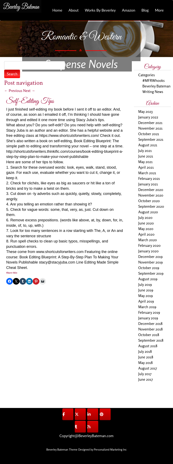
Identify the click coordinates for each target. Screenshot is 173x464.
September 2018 (150, 340)
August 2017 (147, 368)
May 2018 (145, 362)
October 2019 (148, 267)
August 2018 (147, 346)
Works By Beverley (100, 10)
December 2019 (150, 256)
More (159, 10)
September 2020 (151, 206)
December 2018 (150, 323)
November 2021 (150, 128)
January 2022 (148, 117)
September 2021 (150, 139)
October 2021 (148, 133)
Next (29, 90)
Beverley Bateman (156, 86)
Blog (145, 10)
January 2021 (148, 184)
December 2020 (150, 189)
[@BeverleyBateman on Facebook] (67, 414)
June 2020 (146, 223)
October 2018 (148, 334)
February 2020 (149, 245)
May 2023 (145, 111)
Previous (13, 90)
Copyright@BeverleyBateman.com (86, 435)
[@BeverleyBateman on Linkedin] (92, 414)
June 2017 (145, 379)
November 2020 (150, 195)
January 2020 (148, 251)
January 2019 (148, 318)
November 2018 (150, 329)
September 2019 (150, 273)
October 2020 (149, 200)
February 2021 (149, 178)
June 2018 (145, 357)
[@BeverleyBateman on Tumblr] (80, 427)
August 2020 (148, 212)
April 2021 (146, 167)
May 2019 (145, 295)
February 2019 (149, 312)
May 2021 (145, 161)
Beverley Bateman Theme (61, 449)
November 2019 (150, 262)
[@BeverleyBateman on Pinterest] (105, 414)
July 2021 (145, 150)
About (73, 10)
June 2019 (145, 290)
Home (57, 10)
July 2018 (145, 351)
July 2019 (145, 284)
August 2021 (147, 145)
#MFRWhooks (153, 80)
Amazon (128, 10)
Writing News (152, 91)
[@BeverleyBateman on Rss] (92, 427)
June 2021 (145, 156)
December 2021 (150, 122)
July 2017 (144, 373)
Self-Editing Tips (30, 101)
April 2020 (146, 234)
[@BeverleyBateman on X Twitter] (80, 414)
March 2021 (147, 173)
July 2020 (145, 217)
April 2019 (146, 301)
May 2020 (145, 228)
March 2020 (147, 239)
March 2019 (147, 306)
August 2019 (147, 279)
